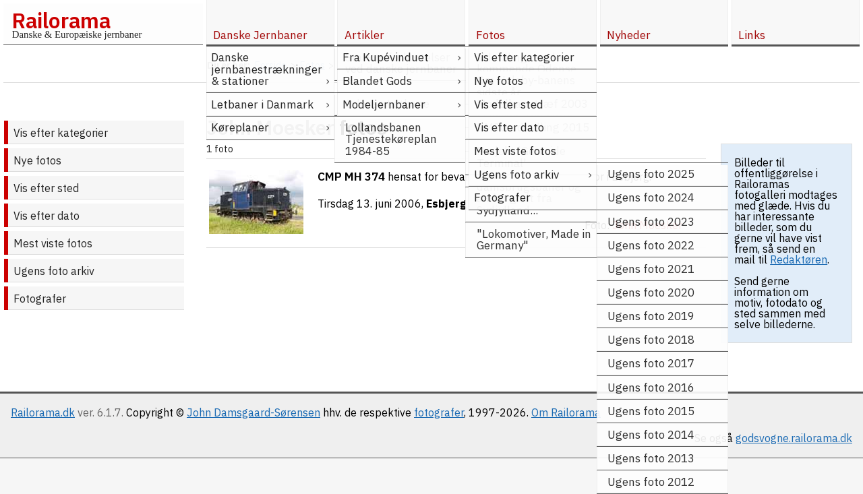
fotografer (439, 412)
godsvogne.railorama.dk (794, 438)
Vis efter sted (46, 188)
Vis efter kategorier (60, 133)
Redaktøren (798, 259)
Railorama (61, 20)
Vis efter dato (46, 215)
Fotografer (39, 298)
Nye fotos (37, 160)
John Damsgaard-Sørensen (253, 412)
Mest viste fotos (52, 243)
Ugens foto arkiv (53, 271)
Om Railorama (566, 412)
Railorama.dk (43, 412)
